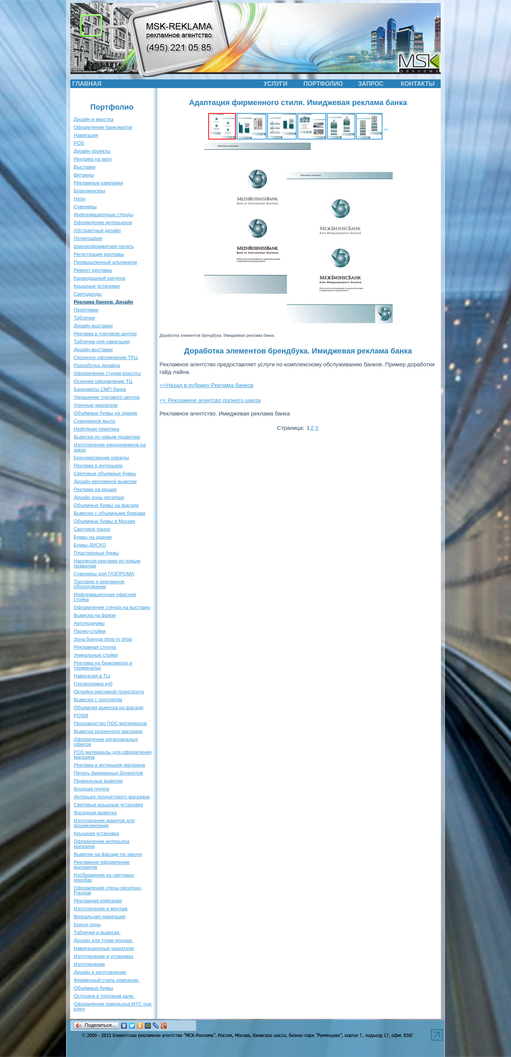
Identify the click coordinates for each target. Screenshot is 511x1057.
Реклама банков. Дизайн (103, 302)
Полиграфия (88, 238)
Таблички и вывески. (97, 932)
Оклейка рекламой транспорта (109, 691)
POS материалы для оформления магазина (113, 754)
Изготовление (89, 964)
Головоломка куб (93, 684)
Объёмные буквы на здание (105, 413)
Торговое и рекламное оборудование (99, 584)
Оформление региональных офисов (106, 741)
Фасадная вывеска (95, 812)
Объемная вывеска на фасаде (109, 707)
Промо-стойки (89, 631)
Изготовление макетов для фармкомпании (104, 823)
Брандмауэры (89, 191)
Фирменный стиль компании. (106, 980)
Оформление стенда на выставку (112, 607)
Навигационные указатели (104, 948)
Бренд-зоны (87, 924)
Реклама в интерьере (98, 465)
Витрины (84, 175)
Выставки (84, 167)
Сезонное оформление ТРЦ (106, 357)
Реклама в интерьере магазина (109, 765)
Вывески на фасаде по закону (108, 854)
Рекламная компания (98, 901)
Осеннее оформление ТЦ (103, 381)
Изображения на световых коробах (104, 877)
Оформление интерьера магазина (101, 843)
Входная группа (91, 789)
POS (79, 143)
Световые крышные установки (108, 804)
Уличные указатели (96, 405)
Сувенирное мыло (94, 421)
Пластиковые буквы (96, 553)
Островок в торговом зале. (104, 996)
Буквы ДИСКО (90, 545)
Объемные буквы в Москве (104, 521)
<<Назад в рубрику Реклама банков (206, 385)
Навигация (86, 135)
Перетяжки (86, 310)
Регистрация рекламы (99, 254)
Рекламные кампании (98, 183)
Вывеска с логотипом (98, 699)
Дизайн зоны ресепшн (99, 497)
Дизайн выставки (93, 326)
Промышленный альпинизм (105, 262)
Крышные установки (97, 286)
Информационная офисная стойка (105, 597)
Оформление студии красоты (107, 373)
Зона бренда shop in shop (103, 639)
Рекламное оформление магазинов (102, 864)
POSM (81, 715)
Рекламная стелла (95, 647)
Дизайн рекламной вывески (105, 481)
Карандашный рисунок (99, 278)
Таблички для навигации (102, 341)
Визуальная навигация (99, 916)
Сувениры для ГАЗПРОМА (104, 574)
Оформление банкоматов (103, 127)
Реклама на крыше (95, 489)
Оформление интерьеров (103, 222)
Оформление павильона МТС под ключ (113, 1006)
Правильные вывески (98, 781)
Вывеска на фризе (95, 615)
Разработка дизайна (97, 365)
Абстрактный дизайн (97, 230)
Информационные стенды (103, 214)
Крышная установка (96, 833)
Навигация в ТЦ (92, 676)
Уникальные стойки (96, 655)
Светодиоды (88, 294)
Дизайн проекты (92, 151)
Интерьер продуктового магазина (111, 797)
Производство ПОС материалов (110, 723)
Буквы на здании (93, 537)
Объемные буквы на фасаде (106, 505)
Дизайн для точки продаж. (103, 940)
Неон (79, 198)
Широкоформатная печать (104, 246)
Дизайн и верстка (93, 119)
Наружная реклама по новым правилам (107, 563)
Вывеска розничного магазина (108, 731)
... (386, 127)
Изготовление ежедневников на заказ (110, 447)
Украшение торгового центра (106, 397)
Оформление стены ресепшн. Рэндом (108, 890)
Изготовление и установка (103, 956)
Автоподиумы (89, 623)
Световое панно (92, 529)
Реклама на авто (93, 159)
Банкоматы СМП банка (100, 389)
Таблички (84, 318)
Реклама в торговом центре (105, 333)
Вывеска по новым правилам (107, 437)
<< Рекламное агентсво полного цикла (209, 400)
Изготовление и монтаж (100, 908)
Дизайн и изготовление (100, 972)
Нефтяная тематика (96, 429)
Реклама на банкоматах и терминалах (103, 665)
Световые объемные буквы (105, 473)
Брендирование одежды (101, 457)
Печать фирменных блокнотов (108, 773)
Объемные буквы (93, 988)
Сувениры (85, 206)
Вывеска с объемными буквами (110, 513)
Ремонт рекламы (93, 270)
